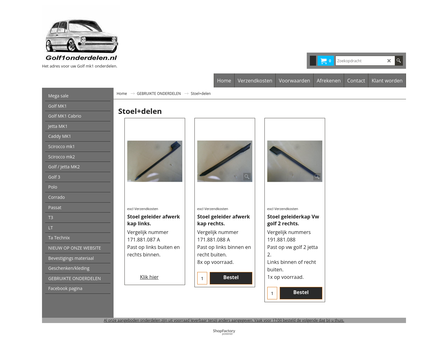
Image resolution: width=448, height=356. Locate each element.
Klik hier (149, 277)
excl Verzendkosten (142, 208)
